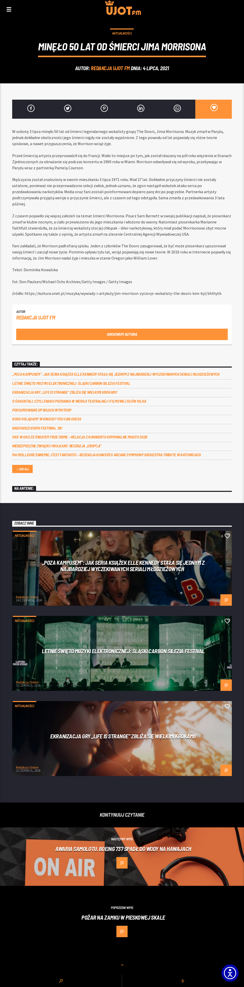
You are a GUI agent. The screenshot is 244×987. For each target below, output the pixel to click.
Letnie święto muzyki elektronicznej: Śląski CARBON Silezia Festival (71, 383)
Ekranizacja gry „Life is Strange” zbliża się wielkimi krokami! (64, 392)
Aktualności (122, 33)
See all (22, 469)
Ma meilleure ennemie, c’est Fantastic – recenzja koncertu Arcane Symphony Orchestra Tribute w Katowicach (106, 454)
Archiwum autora (122, 334)
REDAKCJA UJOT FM (110, 68)
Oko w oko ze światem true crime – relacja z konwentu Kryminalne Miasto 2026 (79, 436)
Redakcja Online (27, 597)
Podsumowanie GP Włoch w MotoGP (41, 409)
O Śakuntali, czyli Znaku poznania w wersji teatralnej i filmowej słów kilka (79, 401)
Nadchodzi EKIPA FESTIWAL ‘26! (37, 428)
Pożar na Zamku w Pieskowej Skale (123, 917)
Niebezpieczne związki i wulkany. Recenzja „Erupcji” (57, 445)
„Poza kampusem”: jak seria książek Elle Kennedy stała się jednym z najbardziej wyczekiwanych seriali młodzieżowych (116, 374)
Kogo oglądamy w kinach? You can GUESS (46, 418)
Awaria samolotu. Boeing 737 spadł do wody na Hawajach (123, 848)
